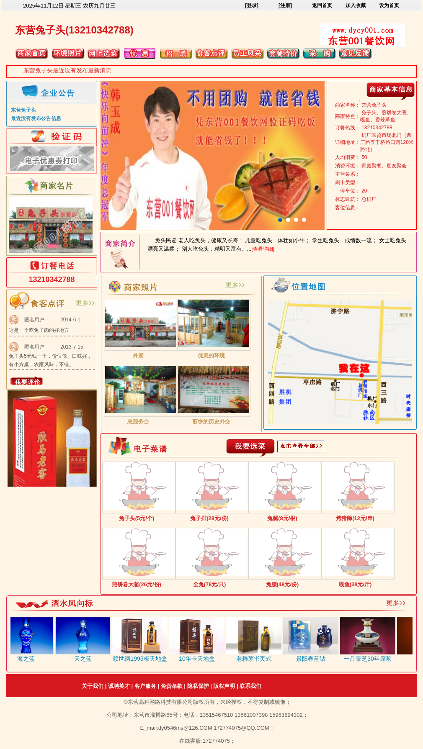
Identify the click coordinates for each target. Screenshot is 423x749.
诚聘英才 (119, 686)
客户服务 (145, 686)
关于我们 (92, 686)
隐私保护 (198, 686)
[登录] (251, 5)
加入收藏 (356, 5)
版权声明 (224, 686)
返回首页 (322, 5)
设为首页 (389, 5)
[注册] (285, 5)
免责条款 (172, 686)
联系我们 (250, 686)
